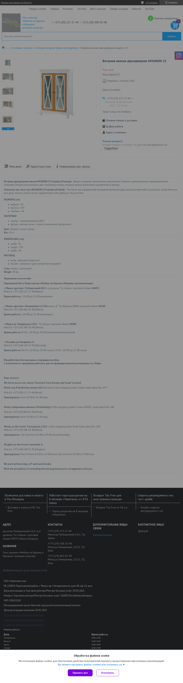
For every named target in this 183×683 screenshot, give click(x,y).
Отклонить (107, 672)
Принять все (80, 672)
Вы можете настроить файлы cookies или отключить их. (90, 664)
